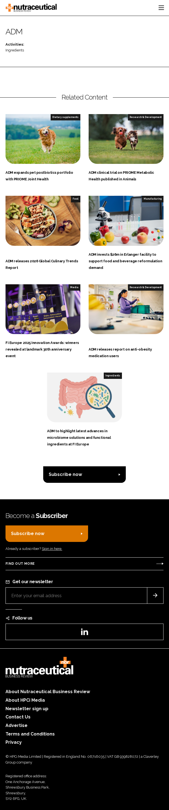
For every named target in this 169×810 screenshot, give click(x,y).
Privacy (14, 742)
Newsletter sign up (27, 708)
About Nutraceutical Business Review (48, 691)
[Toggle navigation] (161, 8)
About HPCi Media (25, 700)
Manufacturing (153, 198)
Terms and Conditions (30, 734)
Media (74, 287)
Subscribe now (65, 474)
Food (75, 198)
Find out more (20, 564)
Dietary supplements (65, 117)
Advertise (17, 725)
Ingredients (15, 50)
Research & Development (146, 117)
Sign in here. (52, 549)
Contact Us (18, 717)
